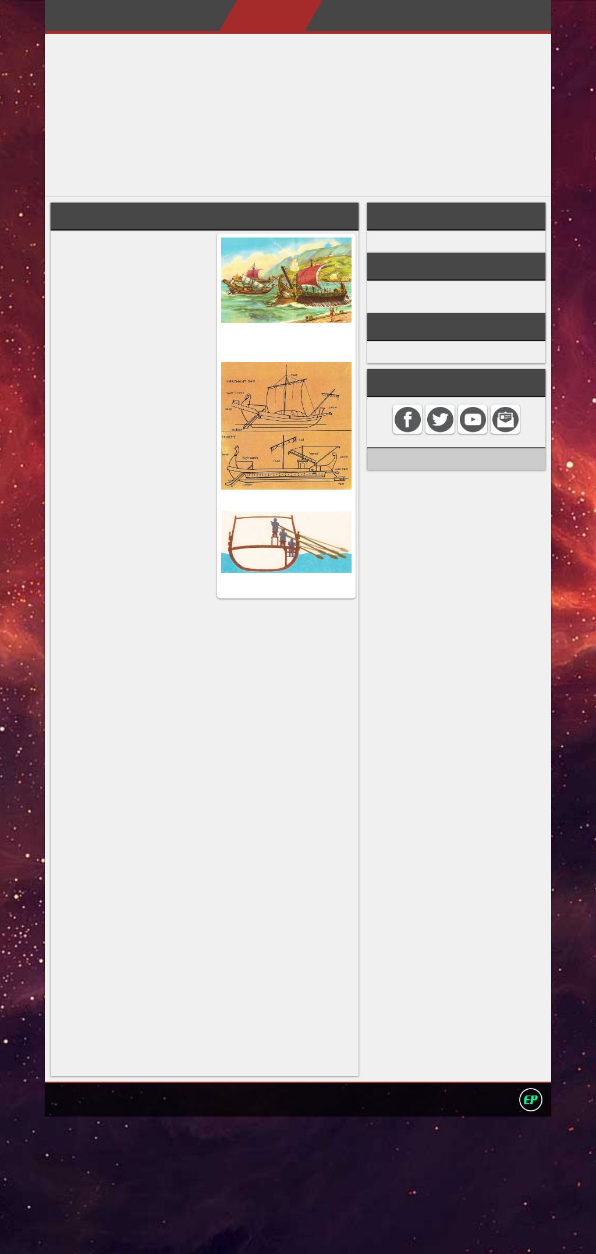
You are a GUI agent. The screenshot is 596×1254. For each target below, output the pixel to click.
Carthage (169, 332)
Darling (82, 19)
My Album (400, 15)
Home (143, 15)
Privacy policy (303, 1236)
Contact (462, 15)
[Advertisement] (298, 115)
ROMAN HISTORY (423, 299)
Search (514, 15)
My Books (334, 15)
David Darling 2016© (383, 1236)
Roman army (413, 245)
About (189, 15)
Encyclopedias (257, 15)
